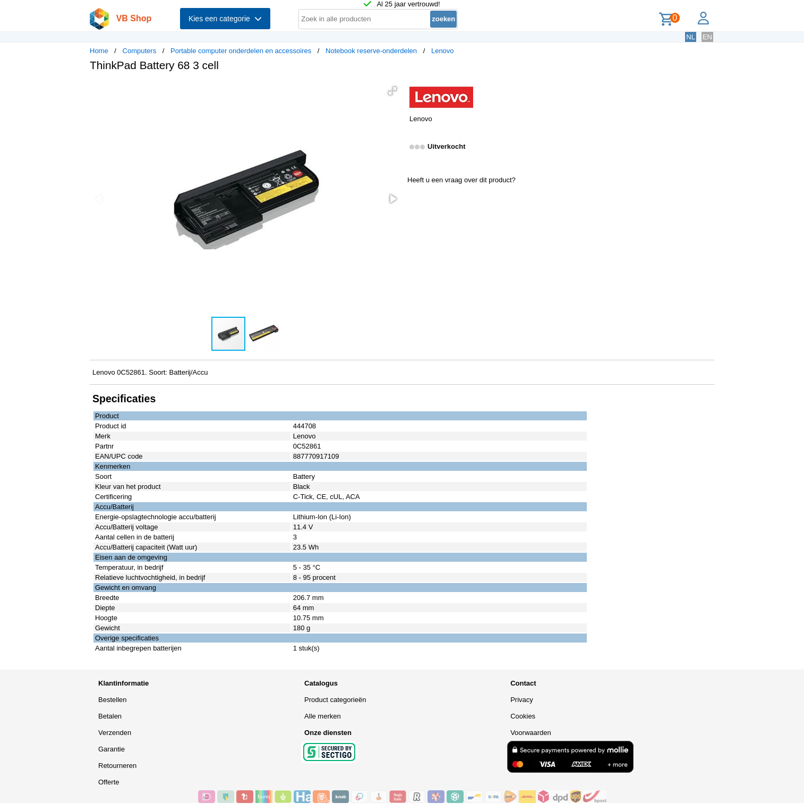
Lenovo (442, 51)
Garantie (111, 749)
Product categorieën (335, 700)
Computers (140, 51)
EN (707, 37)
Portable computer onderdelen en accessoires (240, 51)
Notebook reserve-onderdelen (371, 51)
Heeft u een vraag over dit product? (461, 180)
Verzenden (114, 733)
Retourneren (117, 766)
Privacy (521, 700)
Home (99, 51)
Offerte (108, 782)
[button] (392, 90)
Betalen (110, 716)
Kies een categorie (225, 18)
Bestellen (112, 700)
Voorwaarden (530, 733)
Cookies (522, 716)
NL (690, 37)
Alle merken (322, 716)
